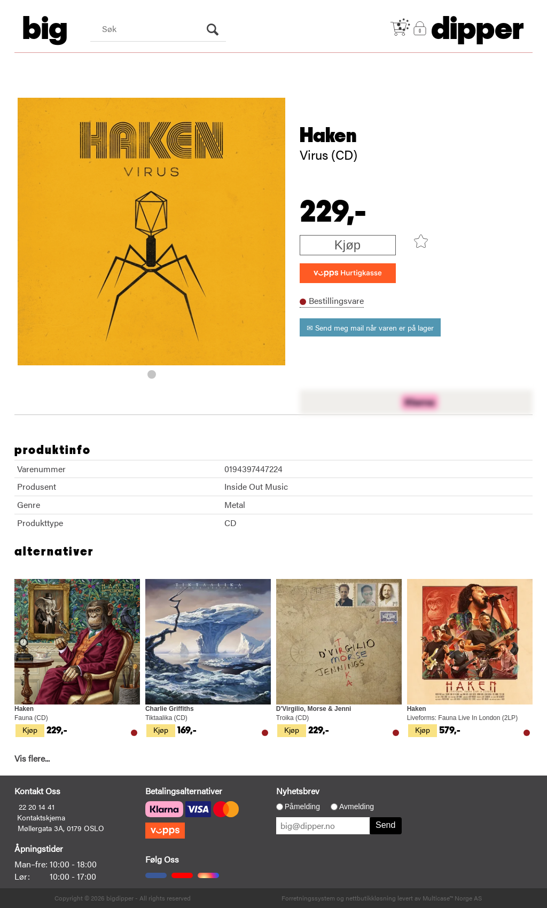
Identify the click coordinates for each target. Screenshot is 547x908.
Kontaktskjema (41, 817)
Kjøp (347, 245)
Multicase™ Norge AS (452, 898)
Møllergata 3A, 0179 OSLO (61, 828)
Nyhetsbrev (297, 791)
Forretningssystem (308, 898)
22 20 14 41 (36, 806)
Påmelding (302, 806)
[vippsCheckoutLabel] (348, 273)
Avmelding (356, 806)
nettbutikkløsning (371, 898)
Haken (328, 135)
